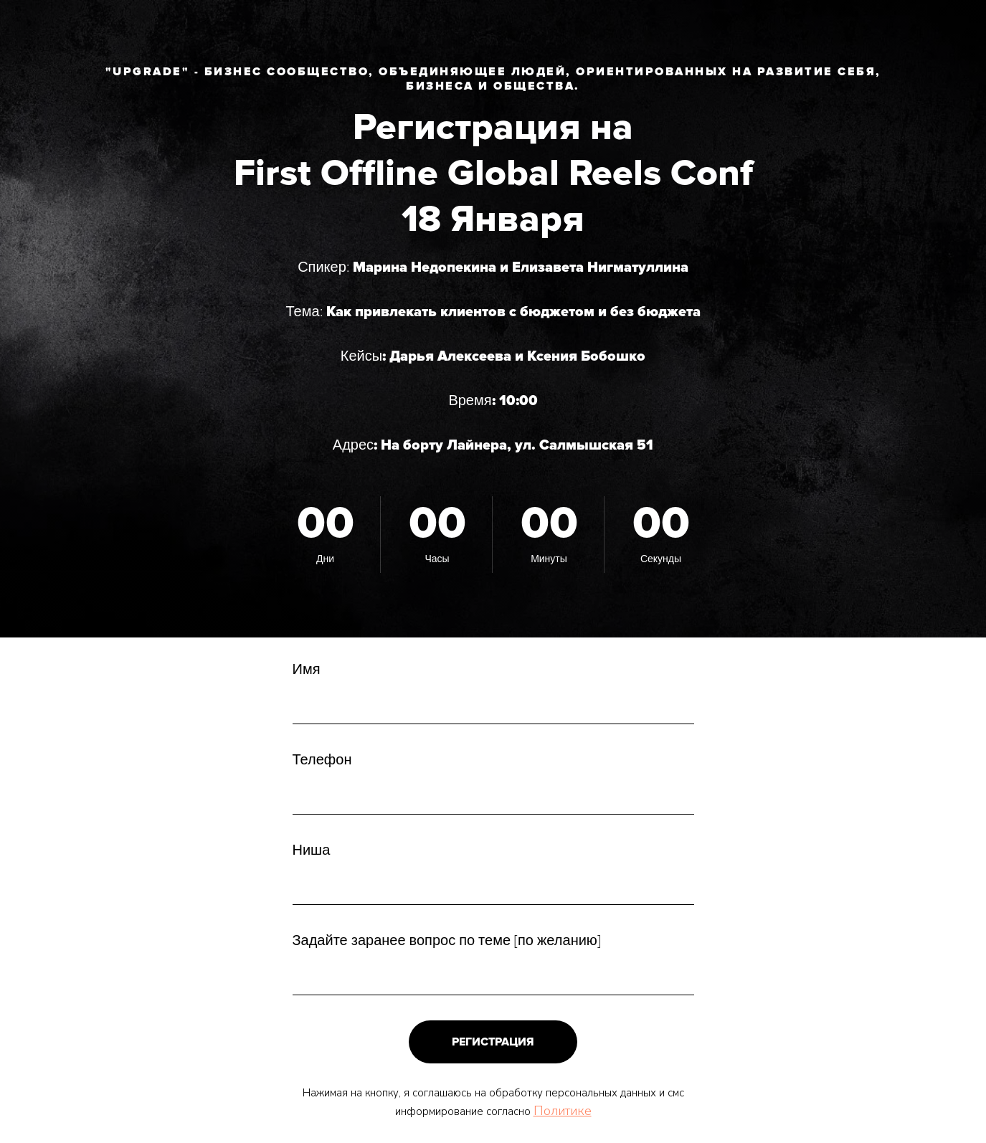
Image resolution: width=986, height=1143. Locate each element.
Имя (307, 670)
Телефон (322, 760)
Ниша (312, 850)
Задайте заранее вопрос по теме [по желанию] (447, 941)
